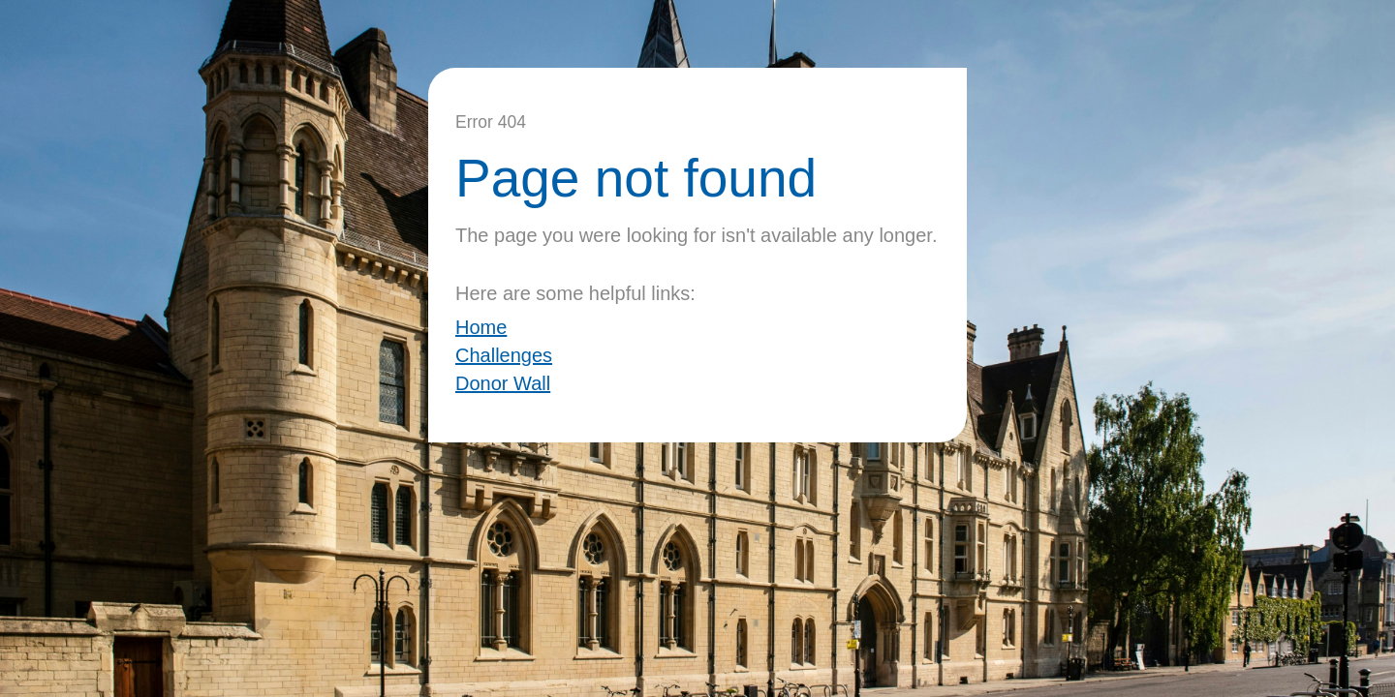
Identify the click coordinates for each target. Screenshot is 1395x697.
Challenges (503, 355)
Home (481, 327)
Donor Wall (502, 383)
